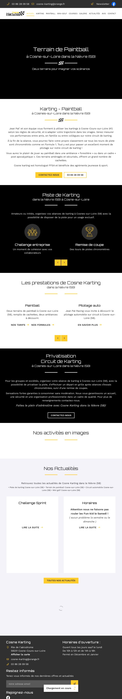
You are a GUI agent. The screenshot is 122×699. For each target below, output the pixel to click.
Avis (104, 13)
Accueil (30, 13)
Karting (40, 13)
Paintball (50, 13)
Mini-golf (62, 13)
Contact (112, 13)
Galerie (83, 13)
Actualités (94, 13)
